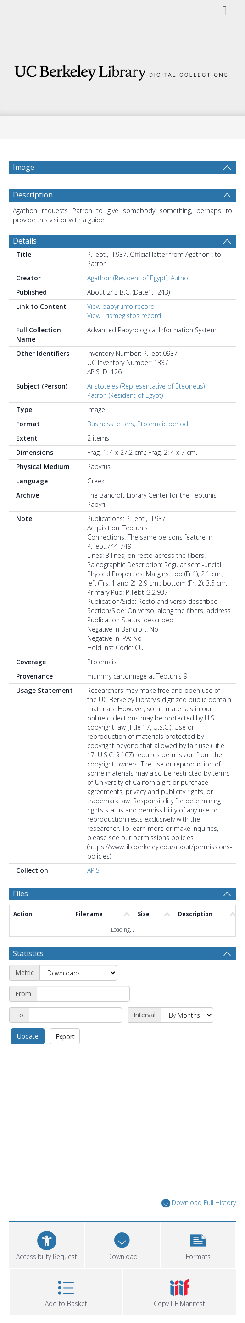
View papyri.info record (121, 306)
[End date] (75, 1015)
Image (23, 167)
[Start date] (83, 994)
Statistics (28, 953)
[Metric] (78, 973)
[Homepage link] (123, 70)
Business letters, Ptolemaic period (137, 423)
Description (33, 195)
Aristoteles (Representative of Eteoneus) (146, 386)
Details (25, 241)
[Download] (122, 1244)
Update (28, 1036)
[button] (198, 1244)
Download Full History (198, 1203)
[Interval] (187, 1015)
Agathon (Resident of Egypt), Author (138, 277)
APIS (93, 870)
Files (20, 893)
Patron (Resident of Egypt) (125, 395)
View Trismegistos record (124, 315)
